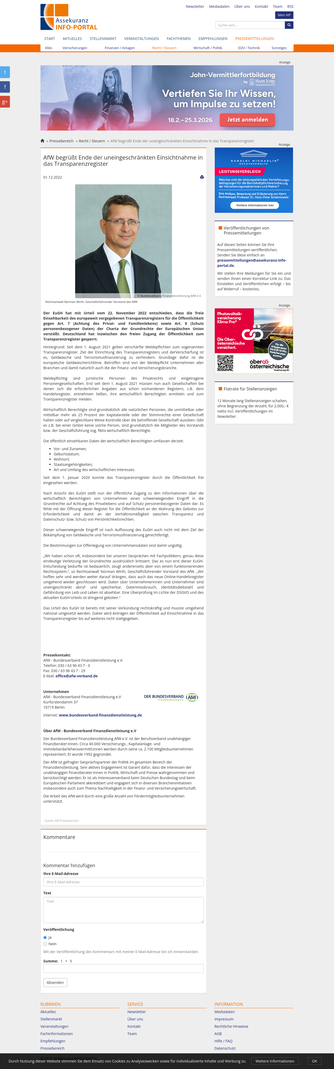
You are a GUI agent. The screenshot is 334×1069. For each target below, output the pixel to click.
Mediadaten (219, 6)
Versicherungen (75, 47)
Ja (47, 937)
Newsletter (195, 6)
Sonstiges (279, 47)
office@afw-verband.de (77, 675)
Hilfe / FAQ (223, 1040)
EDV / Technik (249, 47)
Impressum (224, 1019)
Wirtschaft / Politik (208, 47)
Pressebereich (62, 140)
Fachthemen (179, 38)
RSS (290, 6)
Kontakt (261, 6)
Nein (50, 943)
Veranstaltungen (141, 38)
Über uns (242, 6)
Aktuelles (72, 38)
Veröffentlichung (58, 929)
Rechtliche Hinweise (231, 1026)
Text (47, 892)
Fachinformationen (56, 1033)
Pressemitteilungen (254, 38)
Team (277, 6)
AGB (218, 1033)
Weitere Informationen (275, 1061)
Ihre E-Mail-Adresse (61, 873)
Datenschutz (225, 1048)
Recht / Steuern (164, 47)
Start (49, 38)
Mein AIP (284, 15)
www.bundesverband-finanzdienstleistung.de (100, 715)
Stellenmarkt (103, 38)
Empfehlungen (213, 38)
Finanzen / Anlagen (120, 47)
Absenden (55, 982)
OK (314, 1061)
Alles (48, 47)
